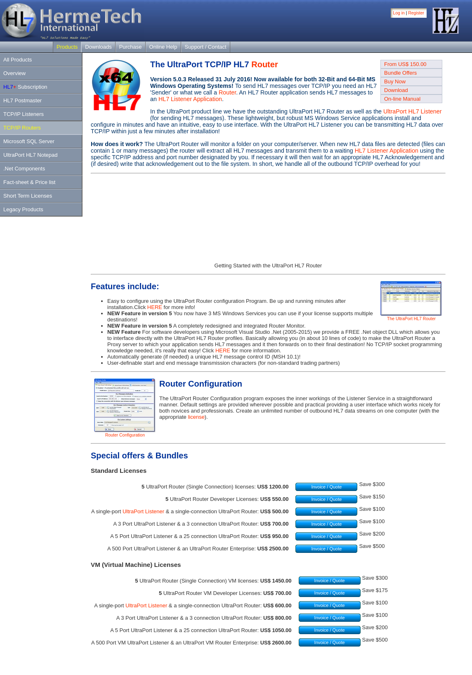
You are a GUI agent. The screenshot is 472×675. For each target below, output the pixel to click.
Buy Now (395, 81)
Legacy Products (23, 209)
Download (396, 90)
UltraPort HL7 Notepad (30, 155)
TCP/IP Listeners (23, 114)
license (196, 417)
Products (67, 47)
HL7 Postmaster (22, 100)
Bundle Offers (400, 73)
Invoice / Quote (326, 486)
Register (416, 13)
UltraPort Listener (143, 511)
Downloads (98, 47)
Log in (399, 13)
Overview (14, 73)
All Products (17, 60)
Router (264, 64)
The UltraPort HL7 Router (411, 317)
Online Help (163, 47)
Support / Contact (206, 47)
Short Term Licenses (27, 196)
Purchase (130, 47)
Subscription (25, 87)
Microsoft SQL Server (28, 141)
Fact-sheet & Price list (29, 182)
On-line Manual (402, 99)
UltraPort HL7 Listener (412, 111)
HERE (154, 307)
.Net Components (24, 168)
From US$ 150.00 (405, 64)
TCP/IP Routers (22, 128)
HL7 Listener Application (190, 99)
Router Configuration (125, 433)
